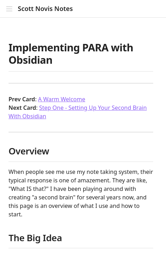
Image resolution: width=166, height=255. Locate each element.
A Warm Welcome (61, 99)
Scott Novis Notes (45, 9)
